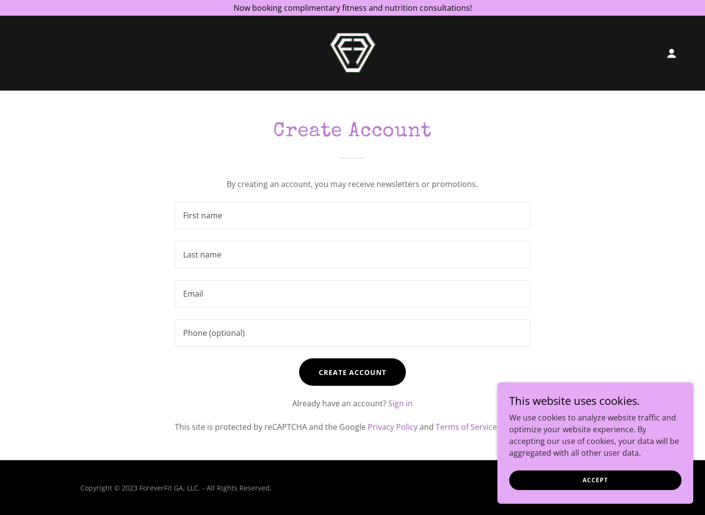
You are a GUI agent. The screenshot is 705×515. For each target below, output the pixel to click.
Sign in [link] (400, 403)
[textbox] (352, 215)
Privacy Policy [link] (393, 426)
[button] (672, 53)
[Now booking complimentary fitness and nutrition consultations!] (352, 8)
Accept (595, 480)
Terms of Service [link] (466, 426)
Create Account (353, 372)
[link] (352, 52)
